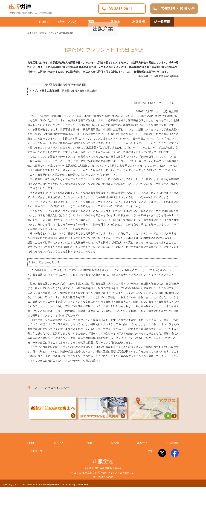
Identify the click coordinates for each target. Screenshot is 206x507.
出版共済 (138, 22)
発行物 (115, 22)
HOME (44, 22)
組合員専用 (162, 22)
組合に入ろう (67, 22)
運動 (91, 22)
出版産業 (31, 53)
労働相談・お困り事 (174, 8)
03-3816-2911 (117, 9)
